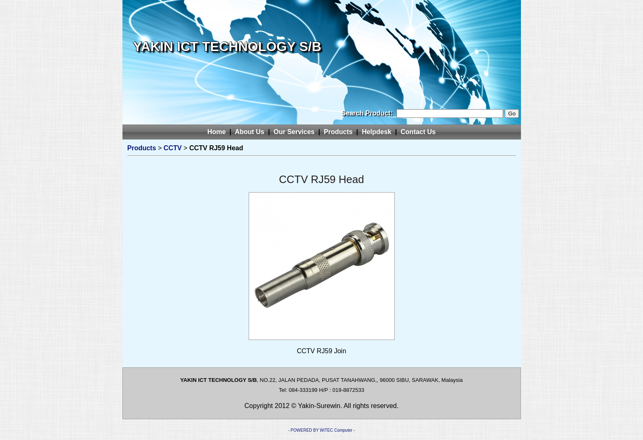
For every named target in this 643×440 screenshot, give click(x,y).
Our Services (294, 131)
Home (217, 131)
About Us (249, 131)
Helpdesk (376, 131)
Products (338, 131)
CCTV (173, 148)
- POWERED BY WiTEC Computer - (321, 430)
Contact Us (418, 131)
